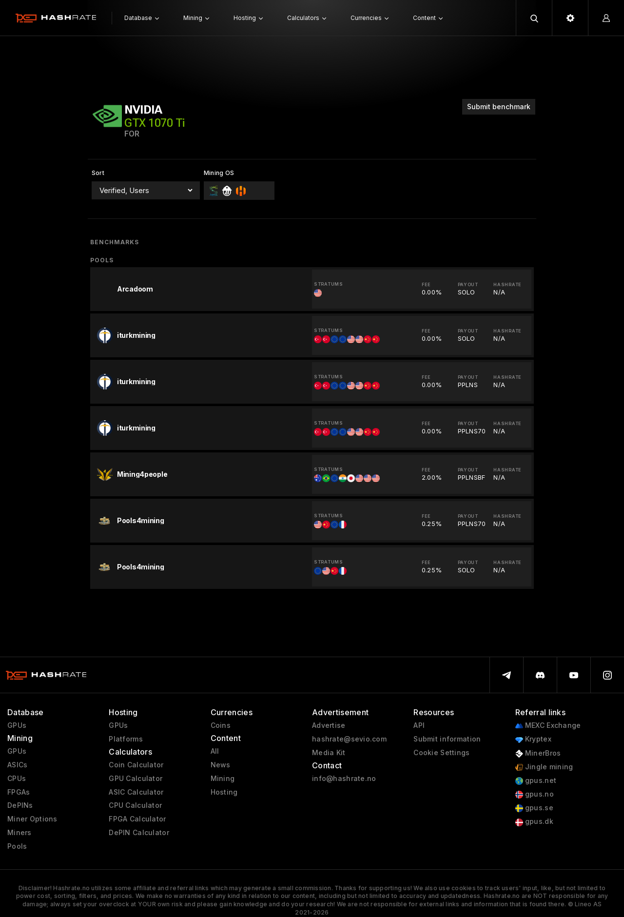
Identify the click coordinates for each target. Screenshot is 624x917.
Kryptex (533, 739)
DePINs (20, 805)
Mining (223, 778)
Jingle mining (544, 767)
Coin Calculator (136, 765)
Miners (19, 833)
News (221, 765)
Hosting (224, 792)
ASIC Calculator (136, 792)
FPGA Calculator (137, 819)
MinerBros (538, 753)
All (215, 751)
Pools (17, 846)
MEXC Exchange (548, 726)
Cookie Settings (441, 753)
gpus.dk (534, 822)
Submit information (447, 739)
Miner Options (32, 819)
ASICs (17, 765)
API (419, 725)
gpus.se (534, 808)
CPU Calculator (135, 805)
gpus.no (534, 794)
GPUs (16, 725)
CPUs (16, 778)
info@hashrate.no (344, 778)
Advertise (329, 725)
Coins (221, 725)
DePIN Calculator (139, 833)
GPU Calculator (135, 778)
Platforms (126, 739)
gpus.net (536, 781)
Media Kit (329, 753)
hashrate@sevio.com (349, 739)
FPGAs (18, 792)
